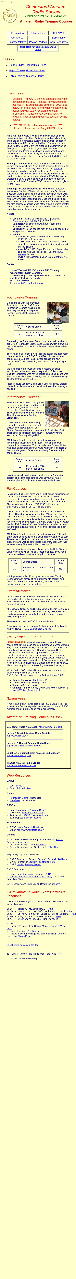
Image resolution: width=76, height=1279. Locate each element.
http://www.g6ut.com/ (17, 736)
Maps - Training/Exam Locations (27, 70)
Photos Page (24, 939)
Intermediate (38, 33)
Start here (41, 844)
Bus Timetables (35, 934)
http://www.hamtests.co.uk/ (30, 830)
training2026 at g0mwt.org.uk (28, 283)
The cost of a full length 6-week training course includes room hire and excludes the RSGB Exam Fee (37, 355)
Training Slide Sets (27, 173)
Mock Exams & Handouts (30, 827)
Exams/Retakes (17, 42)
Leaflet (20, 864)
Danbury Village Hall (22, 221)
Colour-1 (42, 859)
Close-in (53, 929)
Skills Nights (59, 37)
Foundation (17, 33)
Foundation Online (19, 798)
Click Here (54, 847)
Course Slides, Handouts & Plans (27, 65)
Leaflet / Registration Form (42, 862)
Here (60, 956)
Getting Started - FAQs (33, 812)
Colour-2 (52, 859)
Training (9, 2)
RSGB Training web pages (36, 815)
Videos (43, 42)
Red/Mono (62, 859)
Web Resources (59, 42)
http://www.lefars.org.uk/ (19, 755)
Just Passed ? (17, 786)
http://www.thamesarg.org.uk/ (21, 765)
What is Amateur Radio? (34, 810)
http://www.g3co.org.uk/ (50, 727)
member (58, 168)
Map (51, 909)
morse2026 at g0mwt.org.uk (26, 690)
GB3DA (47, 874)
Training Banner (33, 864)
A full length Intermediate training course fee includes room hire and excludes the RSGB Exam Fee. (24, 425)
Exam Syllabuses (32, 818)
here (58, 884)
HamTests (15, 800)
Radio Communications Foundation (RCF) (31, 876)
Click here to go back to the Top (22, 948)
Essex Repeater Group (21, 874)
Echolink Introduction (20, 788)
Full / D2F (58, 33)
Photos (33, 42)
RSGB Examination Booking (37, 629)
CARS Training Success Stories (26, 76)
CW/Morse (17, 37)
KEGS (58, 918)
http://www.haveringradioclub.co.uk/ (24, 745)
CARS (3, 2)
